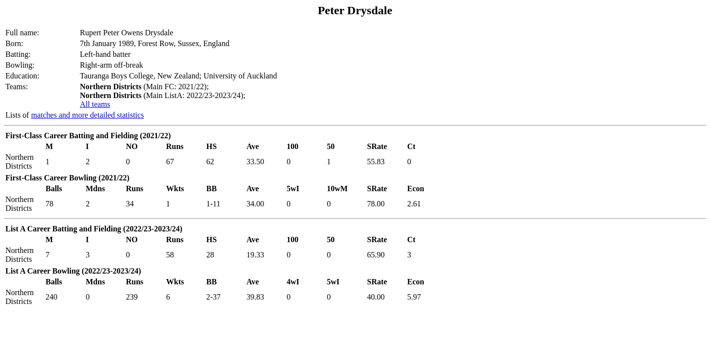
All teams (95, 104)
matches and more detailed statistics (87, 115)
